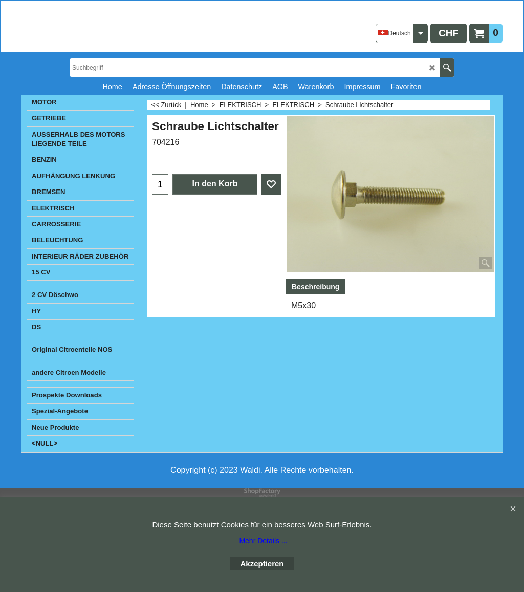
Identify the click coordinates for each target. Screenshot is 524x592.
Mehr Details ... (263, 541)
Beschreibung (315, 287)
